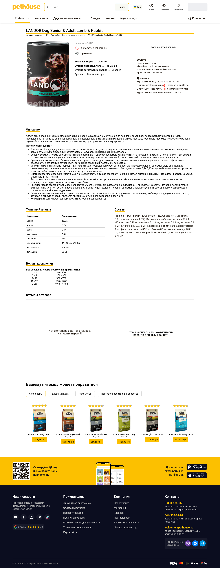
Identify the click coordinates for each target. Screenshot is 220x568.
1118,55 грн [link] (152, 439)
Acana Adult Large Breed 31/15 (68, 435)
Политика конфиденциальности (81, 522)
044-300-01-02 (174, 515)
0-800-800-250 (174, 503)
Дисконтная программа (77, 503)
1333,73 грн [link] (181, 439)
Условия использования (77, 527)
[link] (26, 7)
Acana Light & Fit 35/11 (152, 434)
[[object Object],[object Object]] (164, 7)
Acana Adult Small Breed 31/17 (96, 435)
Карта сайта (70, 532)
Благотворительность (126, 522)
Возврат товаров (73, 512)
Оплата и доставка (74, 507)
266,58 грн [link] (96, 442)
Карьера (119, 512)
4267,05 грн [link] (68, 442)
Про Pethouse (121, 503)
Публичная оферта (74, 517)
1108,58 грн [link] (39, 439)
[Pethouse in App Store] (197, 475)
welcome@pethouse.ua (179, 527)
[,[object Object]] (95, 18)
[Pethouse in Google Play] (197, 466)
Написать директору (126, 527)
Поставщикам (122, 517)
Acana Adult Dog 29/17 (39, 434)
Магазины (120, 507)
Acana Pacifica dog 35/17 (181, 434)
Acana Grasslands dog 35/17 (124, 435)
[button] (151, 7)
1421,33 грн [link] (124, 442)
